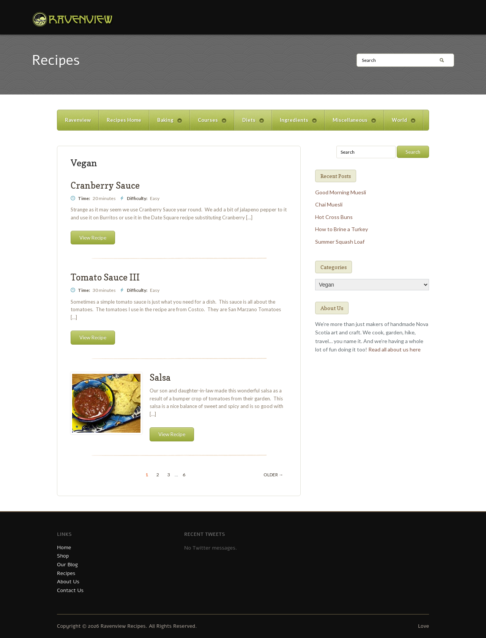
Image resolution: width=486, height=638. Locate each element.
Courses (208, 123)
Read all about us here (394, 349)
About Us (68, 581)
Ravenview (78, 120)
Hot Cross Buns (334, 217)
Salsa (160, 377)
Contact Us (70, 590)
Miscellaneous (350, 123)
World (399, 123)
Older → (273, 474)
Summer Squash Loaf (339, 241)
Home (64, 547)
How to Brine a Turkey (341, 229)
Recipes (66, 573)
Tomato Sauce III (105, 277)
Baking (165, 123)
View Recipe (92, 238)
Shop (63, 555)
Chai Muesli (328, 204)
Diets (249, 123)
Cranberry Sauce (105, 185)
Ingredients (294, 123)
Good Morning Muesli (340, 192)
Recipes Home (124, 120)
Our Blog (67, 564)
